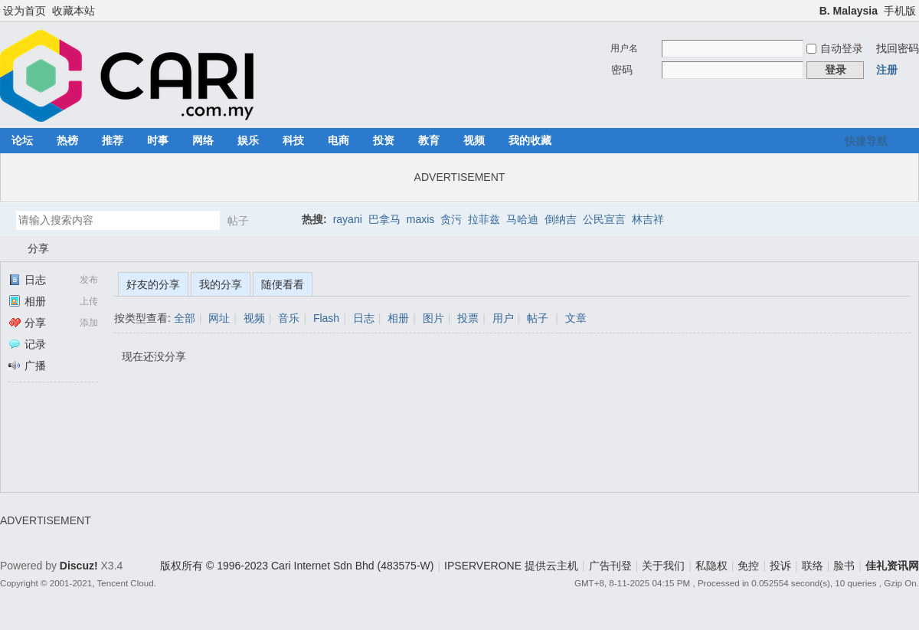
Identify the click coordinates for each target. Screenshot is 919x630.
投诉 (780, 565)
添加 (89, 322)
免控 (748, 565)
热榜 (67, 140)
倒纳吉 (561, 219)
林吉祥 (648, 219)
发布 (89, 279)
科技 (293, 140)
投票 (468, 318)
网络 (203, 140)
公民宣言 (604, 219)
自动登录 (834, 48)
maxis (421, 219)
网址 (219, 318)
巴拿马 (384, 219)
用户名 (624, 48)
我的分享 (220, 284)
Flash (326, 318)
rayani (347, 219)
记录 (27, 344)
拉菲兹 (484, 219)
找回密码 (897, 48)
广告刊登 (610, 565)
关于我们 (663, 565)
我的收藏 (530, 140)
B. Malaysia (848, 11)
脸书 (844, 565)
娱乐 (248, 140)
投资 (383, 140)
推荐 (112, 140)
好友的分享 (153, 284)
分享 (38, 248)
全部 (184, 318)
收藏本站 (73, 11)
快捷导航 (866, 141)
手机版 (900, 11)
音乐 (288, 318)
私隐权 (711, 565)
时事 (157, 140)
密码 (622, 70)
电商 (338, 140)
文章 (576, 318)
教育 (429, 140)
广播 (27, 365)
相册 (27, 301)
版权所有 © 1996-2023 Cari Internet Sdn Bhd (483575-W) (296, 565)
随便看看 (282, 284)
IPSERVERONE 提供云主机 (511, 565)
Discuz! (79, 565)
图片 (433, 318)
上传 (89, 301)
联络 (812, 565)
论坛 (22, 140)
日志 (27, 280)
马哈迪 (522, 219)
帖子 (238, 221)
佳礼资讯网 (6, 249)
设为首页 (24, 11)
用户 (503, 318)
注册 (887, 70)
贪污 (451, 219)
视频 (474, 140)
